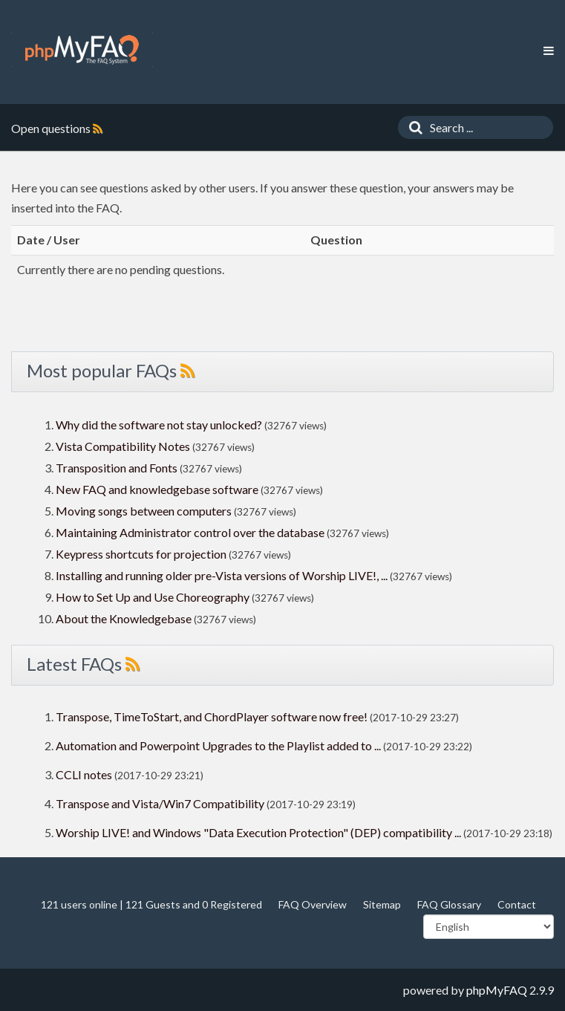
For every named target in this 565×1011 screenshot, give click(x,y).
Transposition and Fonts (116, 468)
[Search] (412, 127)
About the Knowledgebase (124, 618)
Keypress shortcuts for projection (141, 554)
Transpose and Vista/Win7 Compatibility (160, 803)
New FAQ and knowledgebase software (157, 489)
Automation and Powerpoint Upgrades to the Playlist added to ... (218, 745)
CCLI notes (84, 774)
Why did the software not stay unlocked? (159, 424)
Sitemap (382, 904)
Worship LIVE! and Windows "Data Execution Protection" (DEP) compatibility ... (258, 832)
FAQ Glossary (449, 904)
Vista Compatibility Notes (123, 446)
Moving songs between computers (144, 511)
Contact (516, 904)
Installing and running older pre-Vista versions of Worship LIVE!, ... (222, 575)
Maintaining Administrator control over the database (190, 532)
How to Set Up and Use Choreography (152, 597)
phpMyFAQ (496, 990)
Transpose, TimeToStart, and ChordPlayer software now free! (212, 716)
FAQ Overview (312, 904)
